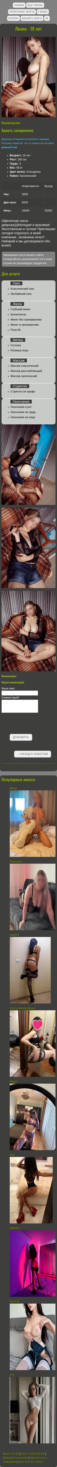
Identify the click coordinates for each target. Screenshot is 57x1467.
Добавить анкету (32, 18)
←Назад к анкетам (32, 754)
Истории (13, 18)
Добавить (21, 737)
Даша (13, 788)
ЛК (46, 18)
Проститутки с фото (30, 1461)
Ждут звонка (35, 5)
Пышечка (15, 861)
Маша (13, 1081)
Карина (14, 934)
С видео (43, 11)
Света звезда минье (22, 1008)
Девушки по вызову (15, 1457)
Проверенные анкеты (22, 11)
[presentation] (25, 724)
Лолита (15, 1301)
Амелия (14, 1228)
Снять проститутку (32, 1453)
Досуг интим (11, 1453)
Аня (12, 1154)
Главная (19, 5)
